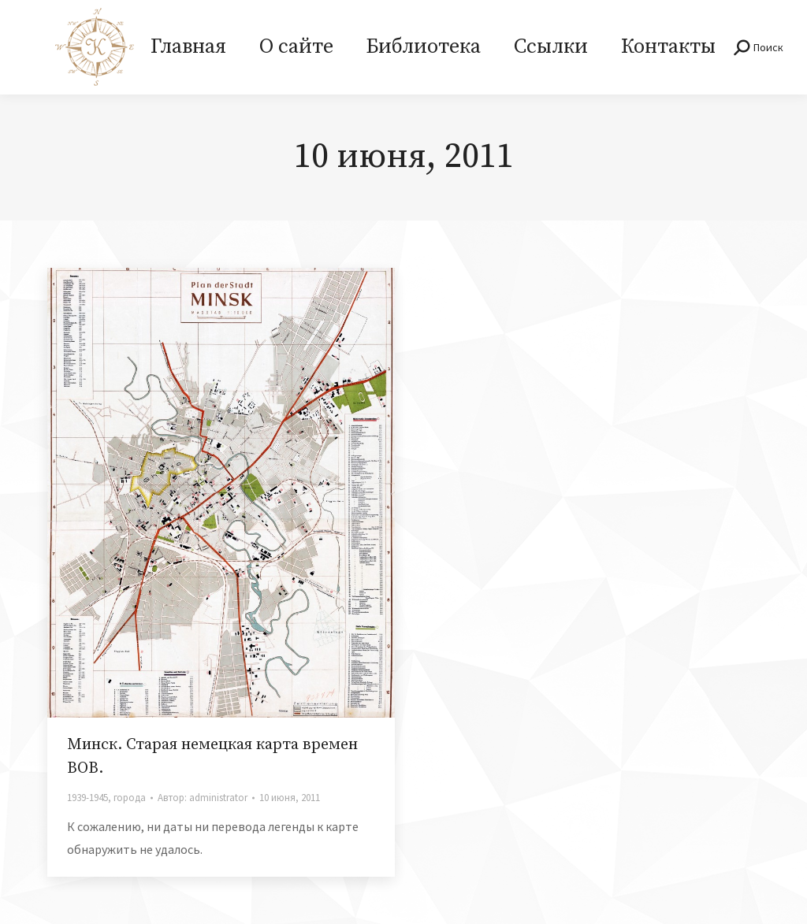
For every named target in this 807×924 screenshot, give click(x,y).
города (129, 797)
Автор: (202, 797)
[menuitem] (188, 47)
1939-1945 (87, 797)
